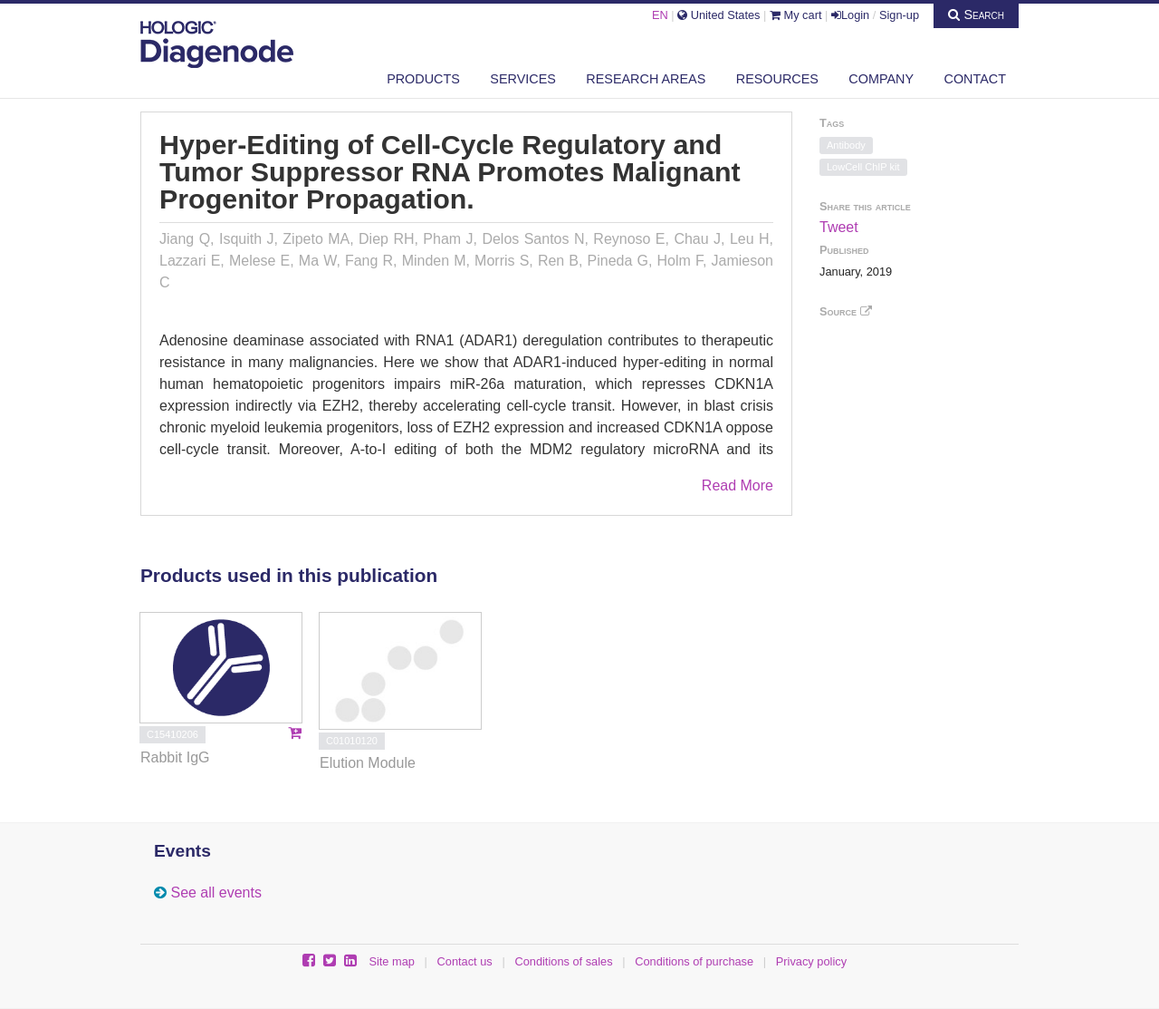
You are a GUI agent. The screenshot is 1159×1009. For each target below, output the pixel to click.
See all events (216, 892)
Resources (777, 79)
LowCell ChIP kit (863, 166)
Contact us (465, 961)
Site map (392, 961)
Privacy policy (811, 961)
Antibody (846, 145)
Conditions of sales (563, 961)
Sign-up (899, 15)
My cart (796, 15)
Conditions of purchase (694, 961)
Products (423, 79)
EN (660, 15)
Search (976, 14)
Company (881, 79)
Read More (737, 485)
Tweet (838, 227)
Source (845, 311)
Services (523, 79)
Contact (975, 79)
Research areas (645, 79)
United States (718, 15)
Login (850, 15)
